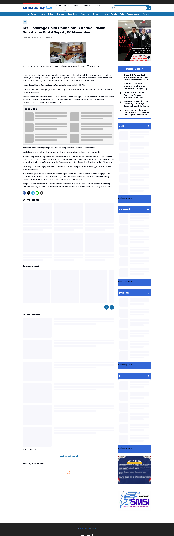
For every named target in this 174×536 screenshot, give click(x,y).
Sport (97, 5)
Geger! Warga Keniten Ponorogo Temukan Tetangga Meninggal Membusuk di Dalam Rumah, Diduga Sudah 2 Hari (135, 94)
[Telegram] (33, 193)
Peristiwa (147, 14)
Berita (67, 5)
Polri (122, 14)
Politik (42, 14)
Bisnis (77, 5)
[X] (28, 193)
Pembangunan (133, 14)
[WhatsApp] (37, 193)
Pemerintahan (30, 14)
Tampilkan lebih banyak (68, 456)
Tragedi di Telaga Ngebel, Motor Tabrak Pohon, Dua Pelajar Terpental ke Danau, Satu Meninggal (136, 77)
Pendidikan (85, 14)
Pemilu (114, 14)
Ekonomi (60, 14)
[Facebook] (24, 193)
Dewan (96, 14)
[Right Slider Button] (149, 14)
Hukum (51, 14)
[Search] (130, 8)
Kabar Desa (72, 14)
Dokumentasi (62, 10)
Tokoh (105, 14)
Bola (87, 5)
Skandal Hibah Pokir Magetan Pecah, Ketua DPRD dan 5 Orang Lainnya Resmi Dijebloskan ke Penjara (136, 86)
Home (58, 5)
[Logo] (87, 528)
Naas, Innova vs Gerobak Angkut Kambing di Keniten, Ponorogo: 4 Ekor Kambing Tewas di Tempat (136, 112)
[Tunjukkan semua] (148, 126)
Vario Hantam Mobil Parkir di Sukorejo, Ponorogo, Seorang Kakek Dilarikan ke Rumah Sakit (136, 103)
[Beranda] (25, 22)
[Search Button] (149, 8)
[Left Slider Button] (106, 307)
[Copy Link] (41, 193)
